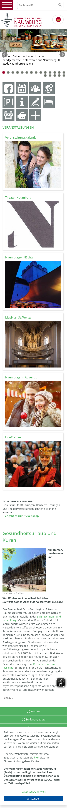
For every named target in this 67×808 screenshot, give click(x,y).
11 (50, 72)
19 (64, 75)
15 (45, 75)
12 (54, 72)
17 (54, 75)
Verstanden (33, 798)
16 (50, 75)
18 (59, 75)
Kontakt (35, 711)
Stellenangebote (35, 719)
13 (59, 72)
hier (36, 757)
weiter (62, 54)
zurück (5, 54)
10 (45, 72)
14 (64, 72)
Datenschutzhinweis (33, 791)
